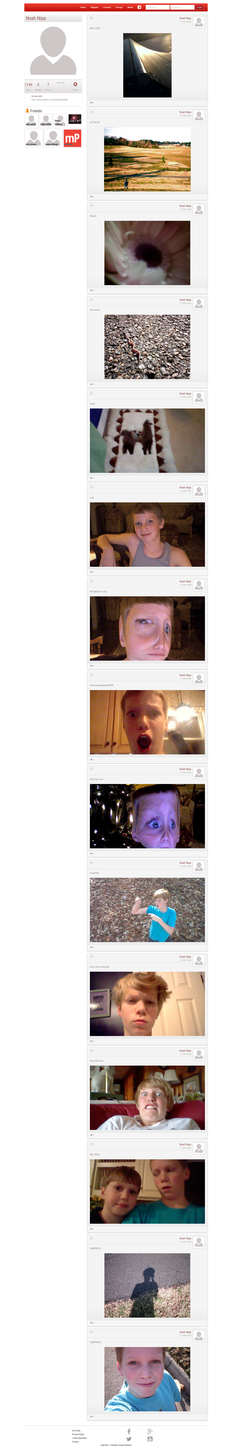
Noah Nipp (185, 18)
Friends (33, 111)
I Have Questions (79, 1438)
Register (94, 7)
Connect (107, 7)
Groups (119, 7)
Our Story (76, 1431)
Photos (38, 90)
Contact (75, 1442)
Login (199, 7)
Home (83, 7)
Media (130, 7)
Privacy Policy (78, 1434)
